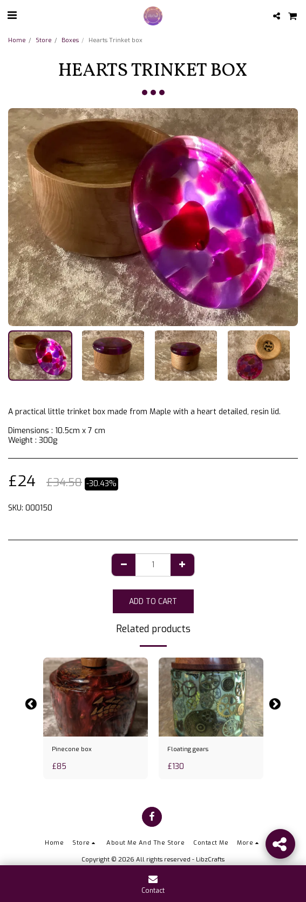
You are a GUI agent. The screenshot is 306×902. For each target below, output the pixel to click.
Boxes (70, 40)
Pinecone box (72, 749)
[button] (12, 15)
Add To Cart (153, 601)
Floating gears (187, 749)
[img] (95, 697)
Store (44, 40)
